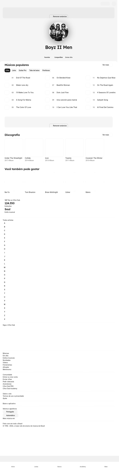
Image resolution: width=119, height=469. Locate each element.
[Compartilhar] (59, 55)
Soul (7, 209)
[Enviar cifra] (70, 55)
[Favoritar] (47, 55)
